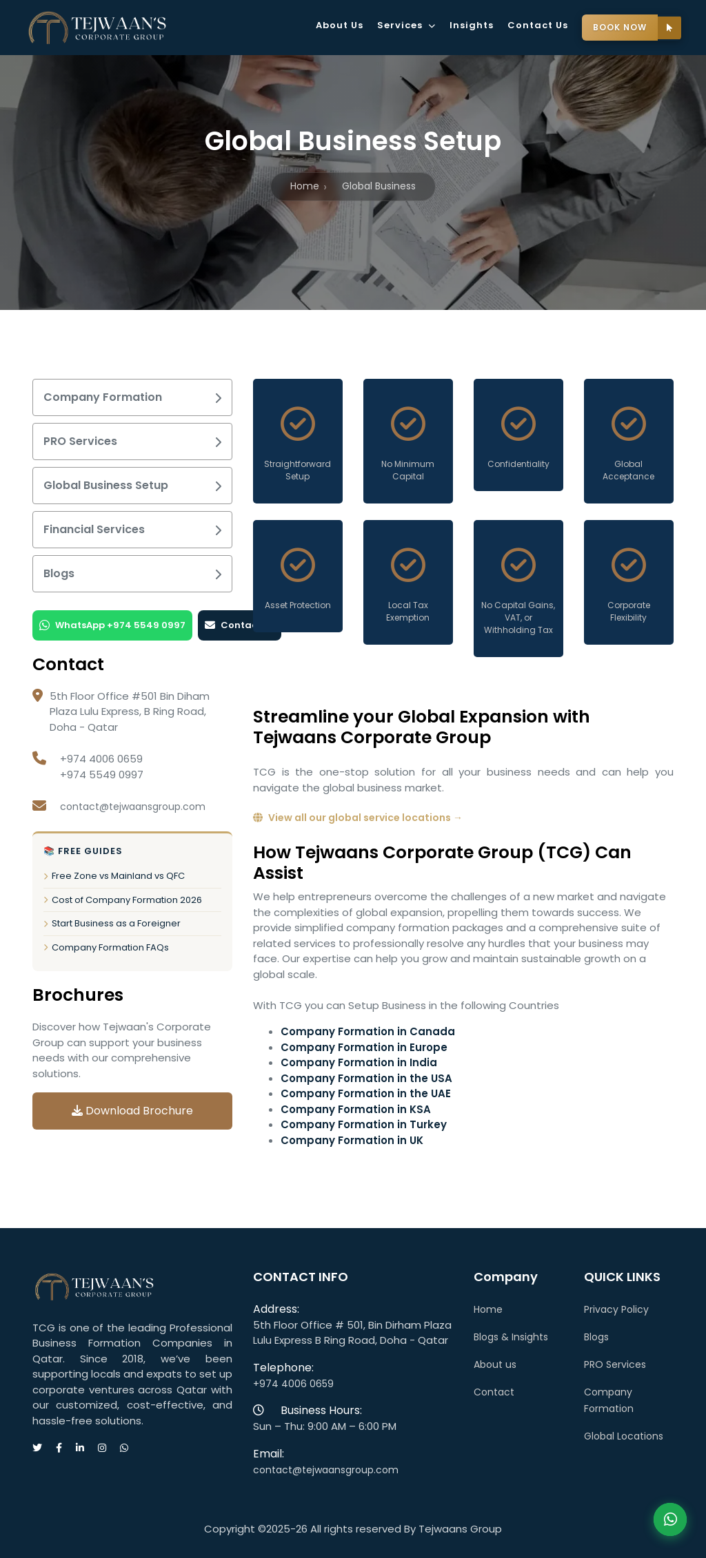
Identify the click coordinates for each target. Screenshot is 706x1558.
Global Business (379, 186)
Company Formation (132, 397)
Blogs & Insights (511, 1337)
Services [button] (406, 25)
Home (304, 186)
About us (495, 1364)
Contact (494, 1392)
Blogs (132, 573)
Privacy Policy (616, 1309)
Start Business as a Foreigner (112, 923)
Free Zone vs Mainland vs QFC (114, 875)
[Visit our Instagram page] (109, 1448)
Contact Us (537, 25)
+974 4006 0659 (293, 1384)
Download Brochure (132, 1111)
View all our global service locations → (358, 817)
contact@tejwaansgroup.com (132, 806)
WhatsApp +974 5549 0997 (112, 625)
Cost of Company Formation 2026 (122, 899)
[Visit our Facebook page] (66, 1448)
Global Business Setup (132, 485)
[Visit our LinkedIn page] (87, 1448)
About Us (339, 25)
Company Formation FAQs (106, 947)
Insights (472, 25)
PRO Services (132, 441)
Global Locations (623, 1436)
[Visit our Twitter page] (44, 1448)
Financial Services (132, 529)
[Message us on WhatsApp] (131, 1448)
